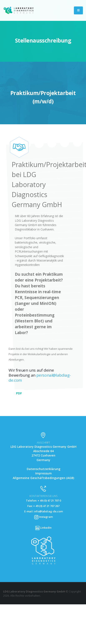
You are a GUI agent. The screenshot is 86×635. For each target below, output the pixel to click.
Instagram (43, 517)
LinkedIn (43, 527)
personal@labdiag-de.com (40, 377)
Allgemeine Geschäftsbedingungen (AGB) (43, 478)
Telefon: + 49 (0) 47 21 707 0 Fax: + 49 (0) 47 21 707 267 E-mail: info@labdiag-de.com (43, 506)
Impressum (43, 473)
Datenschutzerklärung (43, 469)
